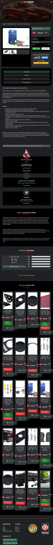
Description (26, 71)
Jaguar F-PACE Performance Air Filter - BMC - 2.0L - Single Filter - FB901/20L (45, 312)
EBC (49, 44)
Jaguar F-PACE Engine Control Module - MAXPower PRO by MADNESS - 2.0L (20, 491)
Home (4, 527)
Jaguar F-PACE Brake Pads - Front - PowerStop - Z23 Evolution (8, 448)
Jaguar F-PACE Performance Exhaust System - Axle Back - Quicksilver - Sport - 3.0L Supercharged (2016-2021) (20, 401)
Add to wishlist (45, 48)
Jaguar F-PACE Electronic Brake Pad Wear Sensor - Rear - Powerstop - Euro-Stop (32, 491)
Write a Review (14, 266)
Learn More (44, 57)
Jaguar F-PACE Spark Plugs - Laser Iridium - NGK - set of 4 (32, 448)
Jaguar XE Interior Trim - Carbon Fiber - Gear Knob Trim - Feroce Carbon (32, 312)
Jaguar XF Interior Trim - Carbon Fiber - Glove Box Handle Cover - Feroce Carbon (20, 449)
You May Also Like (26, 78)
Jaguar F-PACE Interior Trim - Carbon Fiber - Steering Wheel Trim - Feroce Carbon (32, 358)
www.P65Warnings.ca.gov (36, 145)
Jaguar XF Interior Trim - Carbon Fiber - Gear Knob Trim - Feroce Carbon (20, 358)
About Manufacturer (26, 82)
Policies (16, 529)
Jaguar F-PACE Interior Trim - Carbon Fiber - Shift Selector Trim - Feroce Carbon (7, 358)
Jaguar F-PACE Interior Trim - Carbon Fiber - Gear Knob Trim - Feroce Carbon (7, 491)
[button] (28, 38)
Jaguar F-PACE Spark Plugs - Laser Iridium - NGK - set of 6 (45, 358)
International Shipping (7, 531)
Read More (26, 185)
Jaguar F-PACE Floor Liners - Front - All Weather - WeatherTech (45, 448)
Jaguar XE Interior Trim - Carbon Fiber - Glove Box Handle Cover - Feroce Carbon (20, 313)
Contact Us (17, 528)
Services (4, 529)
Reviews (26, 75)
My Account (17, 531)
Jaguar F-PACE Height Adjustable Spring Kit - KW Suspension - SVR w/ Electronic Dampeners (7, 401)
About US (17, 527)
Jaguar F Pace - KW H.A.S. (45, 490)
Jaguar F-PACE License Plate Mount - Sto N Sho (7, 312)
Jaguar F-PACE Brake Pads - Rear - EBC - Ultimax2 (33, 400)
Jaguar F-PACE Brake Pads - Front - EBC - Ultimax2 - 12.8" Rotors (45, 400)
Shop (4, 528)
